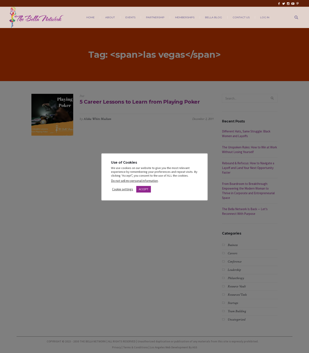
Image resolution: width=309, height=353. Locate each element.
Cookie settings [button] (122, 189)
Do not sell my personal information (134, 181)
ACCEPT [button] (143, 189)
